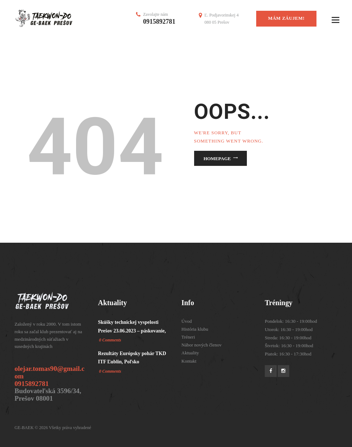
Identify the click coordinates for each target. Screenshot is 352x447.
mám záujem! (286, 18)
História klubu (195, 329)
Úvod (187, 321)
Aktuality (190, 352)
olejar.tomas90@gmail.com (50, 372)
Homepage (217, 158)
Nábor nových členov (202, 345)
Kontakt (189, 361)
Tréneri (188, 337)
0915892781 (159, 21)
